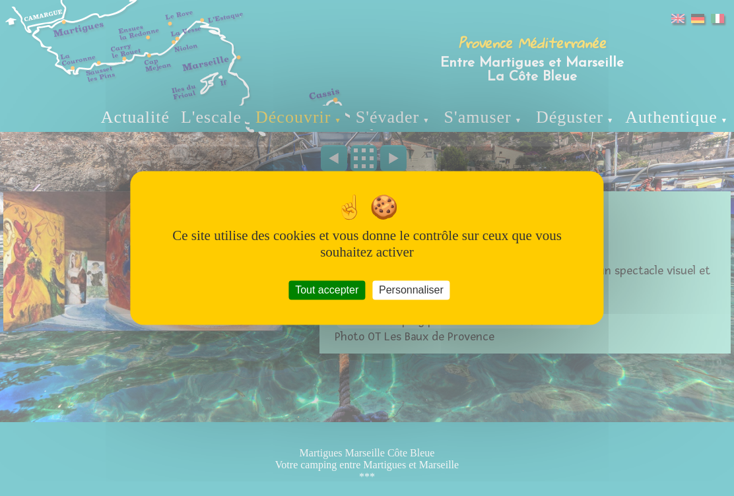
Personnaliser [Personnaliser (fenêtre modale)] (411, 289)
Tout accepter (326, 289)
